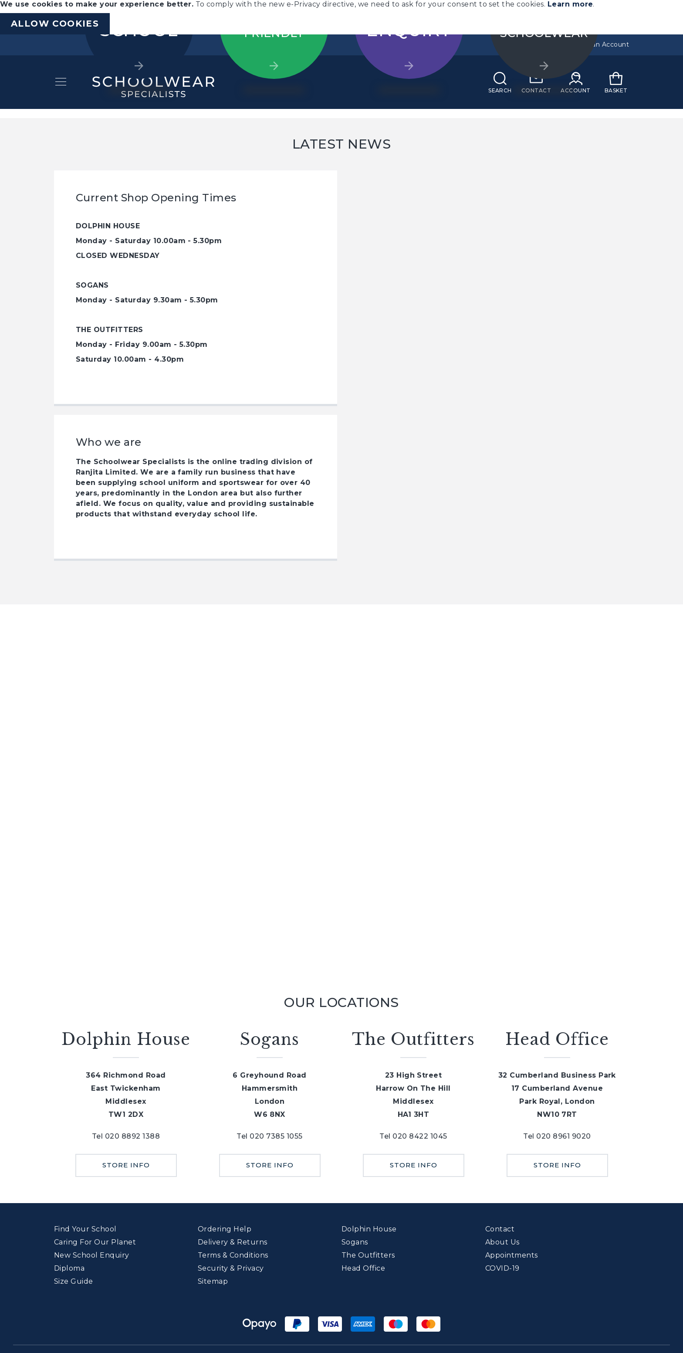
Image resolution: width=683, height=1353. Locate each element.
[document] (341, 17)
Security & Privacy (231, 1268)
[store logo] (152, 88)
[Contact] (537, 88)
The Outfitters (368, 1255)
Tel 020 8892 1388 (126, 1136)
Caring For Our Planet (95, 1242)
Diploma (69, 1268)
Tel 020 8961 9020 (557, 1136)
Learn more (570, 4)
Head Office (363, 1268)
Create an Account (598, 44)
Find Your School (85, 1229)
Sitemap (213, 1281)
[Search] (501, 88)
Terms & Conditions (233, 1255)
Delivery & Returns (232, 1242)
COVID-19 (502, 1268)
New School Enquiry (91, 1255)
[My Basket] (617, 88)
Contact (499, 1229)
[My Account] (577, 88)
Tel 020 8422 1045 (413, 1136)
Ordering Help (224, 1229)
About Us (502, 1242)
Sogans (355, 1242)
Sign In (541, 44)
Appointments (511, 1255)
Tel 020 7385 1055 (269, 1136)
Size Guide (73, 1281)
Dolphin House (369, 1229)
